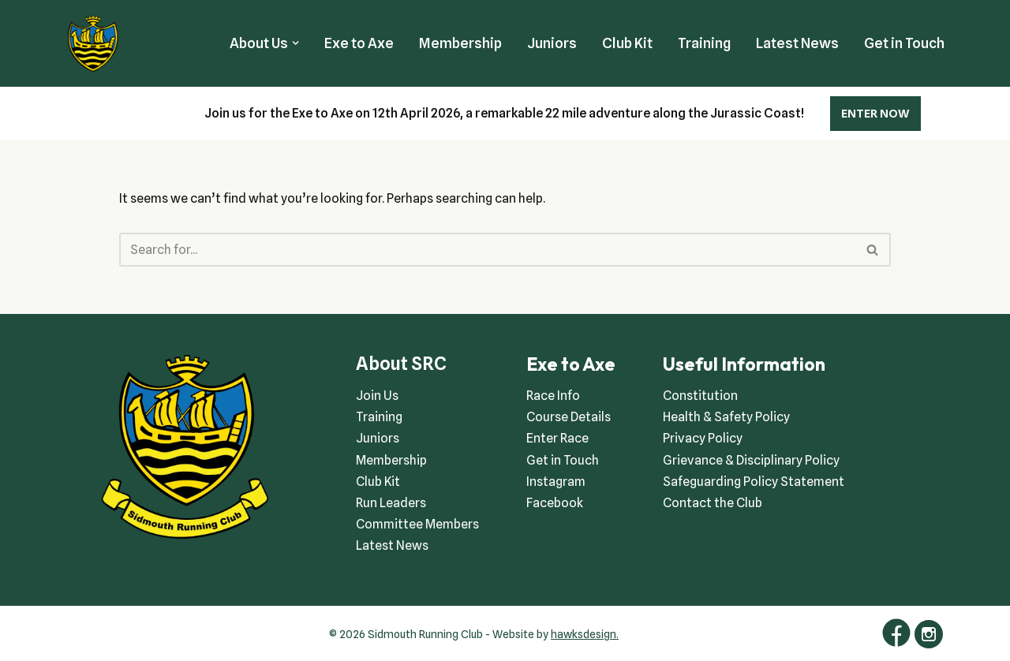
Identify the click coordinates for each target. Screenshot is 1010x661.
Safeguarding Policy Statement (753, 481)
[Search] (487, 250)
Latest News (797, 42)
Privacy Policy (703, 438)
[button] (295, 43)
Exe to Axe (359, 42)
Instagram (555, 481)
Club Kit (627, 42)
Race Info (553, 395)
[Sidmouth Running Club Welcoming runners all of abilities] (93, 43)
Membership (460, 42)
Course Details (568, 416)
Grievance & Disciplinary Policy (751, 460)
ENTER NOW (875, 113)
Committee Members (417, 524)
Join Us (377, 395)
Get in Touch (904, 42)
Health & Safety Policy (726, 416)
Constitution (700, 395)
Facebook (554, 502)
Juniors (552, 42)
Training (704, 42)
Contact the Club (712, 502)
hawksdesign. (585, 634)
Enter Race (557, 438)
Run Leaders (391, 502)
